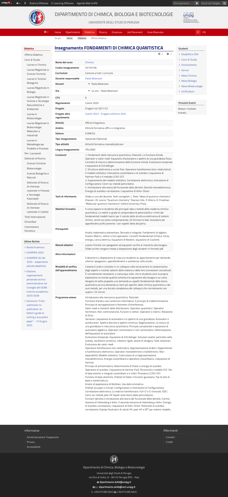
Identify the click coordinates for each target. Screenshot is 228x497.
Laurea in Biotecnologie (34, 116)
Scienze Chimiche (36, 163)
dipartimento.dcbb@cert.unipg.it (114, 487)
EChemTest (30, 222)
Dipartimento (73, 32)
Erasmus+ (117, 32)
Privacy (31, 442)
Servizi (185, 70)
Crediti (169, 442)
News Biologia (189, 81)
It (198, 32)
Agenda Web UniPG (87, 3)
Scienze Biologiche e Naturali (38, 175)
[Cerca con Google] (224, 3)
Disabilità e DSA (190, 54)
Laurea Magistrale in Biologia (38, 90)
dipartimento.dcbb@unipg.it (114, 482)
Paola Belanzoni (93, 78)
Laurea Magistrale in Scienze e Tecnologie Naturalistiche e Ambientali (38, 103)
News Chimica (189, 75)
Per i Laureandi (33, 153)
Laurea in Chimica (36, 65)
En (204, 32)
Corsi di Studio (32, 60)
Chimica (89, 62)
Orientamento (189, 65)
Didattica (89, 32)
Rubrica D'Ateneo (39, 3)
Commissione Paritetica (32, 229)
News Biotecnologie (192, 86)
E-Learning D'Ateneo (62, 3)
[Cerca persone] (197, 3)
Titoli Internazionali (35, 217)
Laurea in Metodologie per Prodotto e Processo (37, 144)
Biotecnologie (34, 168)
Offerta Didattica (34, 55)
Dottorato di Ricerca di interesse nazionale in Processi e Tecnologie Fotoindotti (38, 191)
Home (58, 32)
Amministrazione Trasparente (43, 437)
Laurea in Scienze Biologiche (36, 81)
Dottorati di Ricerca (35, 158)
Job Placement (135, 32)
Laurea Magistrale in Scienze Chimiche (38, 72)
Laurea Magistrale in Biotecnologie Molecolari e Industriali (38, 129)
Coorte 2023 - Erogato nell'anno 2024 (105, 114)
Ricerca (103, 32)
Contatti (170, 437)
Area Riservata (155, 32)
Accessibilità (33, 447)
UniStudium (187, 91)
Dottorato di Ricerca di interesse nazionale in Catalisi (37, 208)
